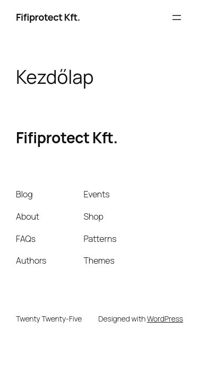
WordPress (165, 319)
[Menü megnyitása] (176, 17)
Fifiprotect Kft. (48, 17)
